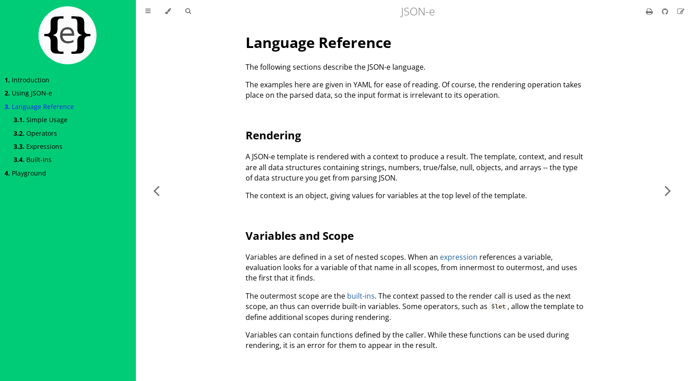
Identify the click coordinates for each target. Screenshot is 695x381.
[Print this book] (650, 11)
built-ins (361, 296)
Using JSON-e (28, 93)
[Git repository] (666, 11)
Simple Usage (41, 119)
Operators (35, 133)
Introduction (27, 80)
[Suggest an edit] (681, 11)
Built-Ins (33, 159)
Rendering (273, 135)
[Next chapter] (667, 190)
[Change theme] (168, 11)
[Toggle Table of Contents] (148, 11)
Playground (25, 173)
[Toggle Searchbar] (188, 11)
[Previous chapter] (156, 190)
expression (459, 257)
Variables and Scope (300, 235)
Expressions (38, 146)
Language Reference (39, 106)
